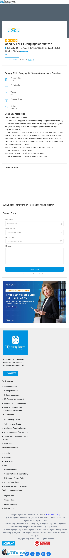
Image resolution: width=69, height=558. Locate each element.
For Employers (8, 414)
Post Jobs (8, 444)
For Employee (7, 381)
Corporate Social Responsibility (16, 474)
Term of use (8, 461)
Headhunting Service (12, 420)
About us (7, 457)
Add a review (12, 60)
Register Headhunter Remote (15, 403)
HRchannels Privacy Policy (14, 478)
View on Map (24, 51)
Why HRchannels (10, 387)
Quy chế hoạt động (11, 482)
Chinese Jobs (9, 500)
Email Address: (10, 228)
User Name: (9, 219)
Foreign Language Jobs (12, 490)
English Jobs (9, 496)
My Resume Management (14, 399)
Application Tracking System (15, 428)
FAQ (5, 466)
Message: (8, 246)
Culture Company (10, 470)
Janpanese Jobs (10, 504)
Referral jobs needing (12, 395)
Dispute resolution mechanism (15, 486)
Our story (7, 453)
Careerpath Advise (11, 391)
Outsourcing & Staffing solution (16, 432)
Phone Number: (10, 237)
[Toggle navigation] (66, 2)
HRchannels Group (10, 447)
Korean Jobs (9, 508)
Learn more (11, 373)
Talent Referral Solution (13, 424)
